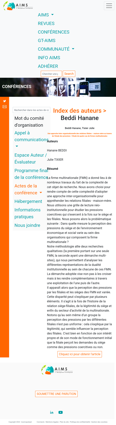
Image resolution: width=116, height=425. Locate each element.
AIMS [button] (52, 14)
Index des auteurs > (79, 110)
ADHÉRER (48, 66)
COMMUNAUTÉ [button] (54, 49)
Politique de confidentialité (80, 422)
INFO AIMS (49, 57)
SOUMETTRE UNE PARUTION (56, 394)
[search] (51, 74)
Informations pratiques (27, 213)
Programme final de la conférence (31, 174)
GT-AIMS (47, 40)
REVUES (46, 23)
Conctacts (41, 422)
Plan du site (64, 422)
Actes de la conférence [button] (26, 189)
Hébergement (28, 201)
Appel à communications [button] (31, 136)
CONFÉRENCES (53, 32)
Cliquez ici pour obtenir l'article (79, 354)
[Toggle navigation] (109, 5)
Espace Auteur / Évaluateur (30, 158)
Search (69, 74)
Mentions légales (52, 422)
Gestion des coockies (99, 422)
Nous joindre (27, 225)
